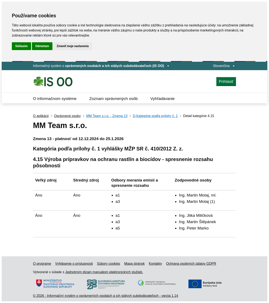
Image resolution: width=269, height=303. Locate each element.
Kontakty (155, 263)
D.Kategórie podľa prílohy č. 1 (155, 116)
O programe (42, 263)
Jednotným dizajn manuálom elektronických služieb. (104, 272)
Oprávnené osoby (67, 116)
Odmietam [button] (42, 46)
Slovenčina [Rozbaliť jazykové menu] (224, 66)
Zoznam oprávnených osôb (113, 98)
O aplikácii (41, 116)
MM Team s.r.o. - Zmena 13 (106, 116)
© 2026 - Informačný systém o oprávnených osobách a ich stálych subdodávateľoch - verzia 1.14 (105, 296)
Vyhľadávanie (162, 98)
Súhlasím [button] (21, 46)
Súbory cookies (108, 263)
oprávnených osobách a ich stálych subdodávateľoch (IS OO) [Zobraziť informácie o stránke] (117, 66)
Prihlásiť (226, 81)
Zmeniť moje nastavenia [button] (73, 46)
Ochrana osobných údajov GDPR (191, 263)
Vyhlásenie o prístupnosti (74, 263)
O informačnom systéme (55, 98)
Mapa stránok (134, 263)
